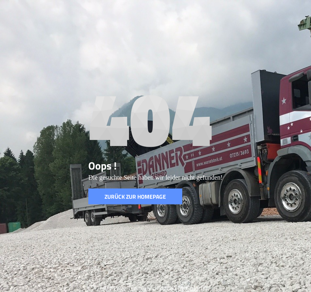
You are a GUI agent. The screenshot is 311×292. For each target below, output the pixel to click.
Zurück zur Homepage (135, 196)
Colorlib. (197, 288)
